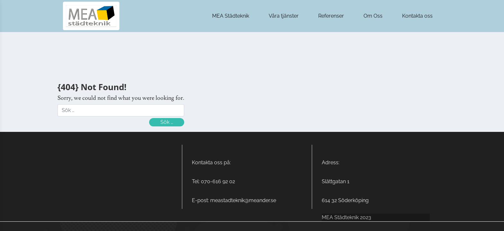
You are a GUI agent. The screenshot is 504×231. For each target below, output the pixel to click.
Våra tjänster (284, 16)
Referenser (331, 16)
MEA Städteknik (230, 16)
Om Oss (373, 16)
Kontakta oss (417, 16)
